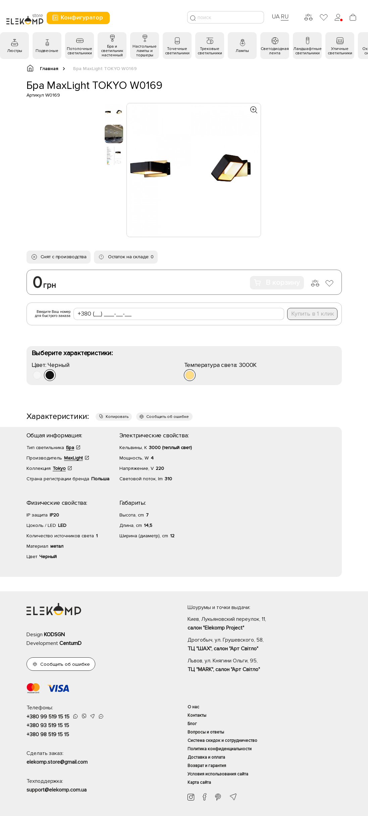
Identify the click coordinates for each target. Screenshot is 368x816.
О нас (193, 707)
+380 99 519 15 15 (48, 716)
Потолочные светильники (79, 51)
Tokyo (59, 468)
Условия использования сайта (218, 774)
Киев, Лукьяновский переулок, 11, (265, 624)
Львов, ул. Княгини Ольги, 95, (265, 665)
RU (284, 16)
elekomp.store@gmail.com (57, 762)
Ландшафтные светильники (307, 51)
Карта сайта (199, 782)
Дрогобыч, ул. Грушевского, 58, (265, 645)
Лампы (242, 50)
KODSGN (54, 634)
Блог (192, 723)
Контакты (197, 715)
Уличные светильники (340, 51)
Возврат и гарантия (207, 765)
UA (276, 16)
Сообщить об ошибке (167, 416)
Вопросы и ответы (206, 732)
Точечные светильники (177, 51)
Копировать (117, 416)
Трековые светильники (210, 51)
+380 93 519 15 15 (48, 725)
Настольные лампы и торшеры (145, 51)
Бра (70, 447)
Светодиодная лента (275, 51)
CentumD (70, 643)
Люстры (14, 50)
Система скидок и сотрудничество (222, 740)
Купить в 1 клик (312, 313)
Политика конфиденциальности (220, 749)
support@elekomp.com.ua (57, 789)
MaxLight (73, 458)
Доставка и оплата (206, 757)
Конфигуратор (77, 17)
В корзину (277, 282)
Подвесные (47, 50)
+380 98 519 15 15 (48, 734)
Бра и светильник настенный (112, 51)
